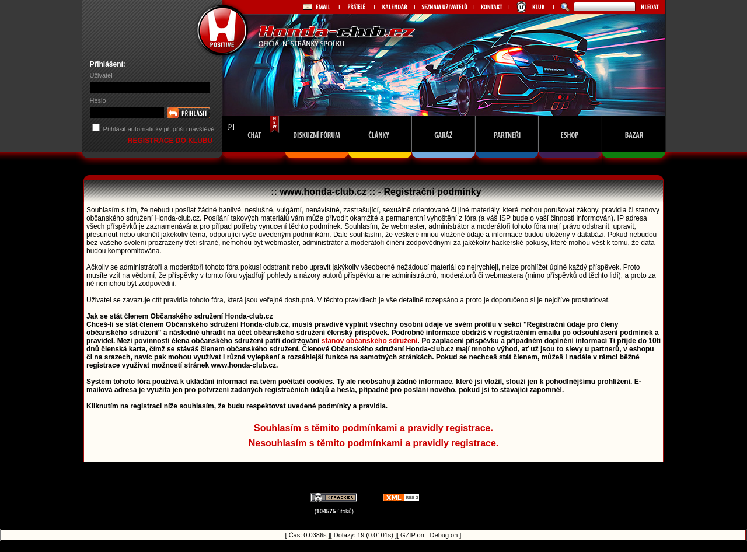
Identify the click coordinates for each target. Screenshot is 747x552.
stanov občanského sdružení (370, 341)
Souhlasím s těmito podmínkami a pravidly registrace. (373, 428)
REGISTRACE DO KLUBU (171, 141)
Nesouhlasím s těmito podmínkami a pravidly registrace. (374, 443)
